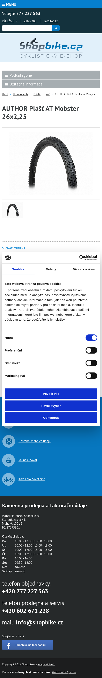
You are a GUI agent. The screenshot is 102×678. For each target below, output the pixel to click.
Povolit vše (51, 393)
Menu (11, 4)
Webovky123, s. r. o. (64, 672)
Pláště (37, 94)
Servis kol (29, 21)
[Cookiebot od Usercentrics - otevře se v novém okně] (79, 257)
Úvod (5, 94)
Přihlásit (8, 21)
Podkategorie (20, 75)
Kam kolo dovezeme (32, 479)
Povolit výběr (51, 405)
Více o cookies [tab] (84, 269)
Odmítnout (51, 417)
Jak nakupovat (28, 460)
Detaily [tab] (51, 269)
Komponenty (20, 94)
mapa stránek (46, 664)
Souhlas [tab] (18, 269)
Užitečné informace (26, 84)
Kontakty (51, 21)
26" (48, 94)
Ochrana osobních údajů (35, 441)
